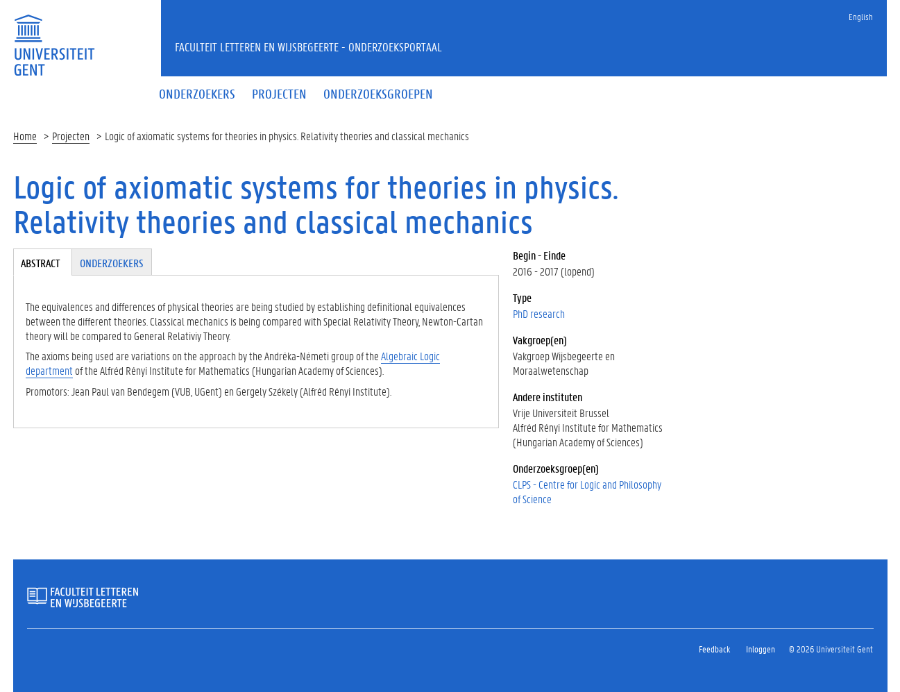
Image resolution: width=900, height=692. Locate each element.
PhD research (539, 313)
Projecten (71, 135)
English (861, 16)
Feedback (714, 649)
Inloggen (760, 649)
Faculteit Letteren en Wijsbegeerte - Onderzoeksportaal (308, 46)
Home (25, 135)
